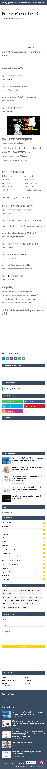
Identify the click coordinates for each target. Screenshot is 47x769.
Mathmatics (24, 553)
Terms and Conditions (9, 680)
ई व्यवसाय (11, 247)
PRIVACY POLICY (7, 686)
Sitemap (26, 678)
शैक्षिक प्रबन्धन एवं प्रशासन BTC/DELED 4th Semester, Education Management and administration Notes (28, 723)
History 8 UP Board (24, 549)
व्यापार (5, 144)
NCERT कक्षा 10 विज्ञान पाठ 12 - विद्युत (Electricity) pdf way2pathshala (28, 753)
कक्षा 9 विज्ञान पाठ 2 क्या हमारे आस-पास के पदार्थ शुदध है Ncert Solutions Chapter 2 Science (26, 488)
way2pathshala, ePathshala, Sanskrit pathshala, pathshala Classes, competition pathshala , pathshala (24, 6)
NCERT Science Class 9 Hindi (24, 564)
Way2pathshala (12, 389)
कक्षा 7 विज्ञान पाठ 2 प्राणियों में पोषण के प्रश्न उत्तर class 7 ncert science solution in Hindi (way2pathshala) (27, 478)
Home (4, 678)
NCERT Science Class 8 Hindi (24, 560)
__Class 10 (24, 572)
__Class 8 (9, 353)
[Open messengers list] (42, 762)
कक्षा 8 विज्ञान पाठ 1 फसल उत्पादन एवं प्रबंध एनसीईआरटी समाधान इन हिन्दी (26, 497)
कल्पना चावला (31, 299)
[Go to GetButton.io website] (41, 766)
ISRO (10, 276)
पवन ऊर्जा (15, 237)
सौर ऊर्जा (10, 111)
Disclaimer (27, 680)
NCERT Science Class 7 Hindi (24, 557)
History (24, 545)
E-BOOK (24, 530)
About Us (27, 683)
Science (15, 353)
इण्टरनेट (9, 80)
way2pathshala (8, 18)
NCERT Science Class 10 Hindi (30, 600)
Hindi (24, 542)
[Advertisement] (23, 33)
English (24, 534)
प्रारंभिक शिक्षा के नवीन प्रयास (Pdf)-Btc (22, 742)
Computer (24, 527)
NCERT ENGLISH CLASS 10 (11, 600)
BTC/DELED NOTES (34, 590)
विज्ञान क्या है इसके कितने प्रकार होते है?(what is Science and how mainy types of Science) (27, 459)
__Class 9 (24, 579)
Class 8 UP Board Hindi (24, 523)
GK (24, 538)
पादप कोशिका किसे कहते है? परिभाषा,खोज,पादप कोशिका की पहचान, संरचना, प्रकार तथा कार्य (27, 468)
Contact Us (5, 683)
